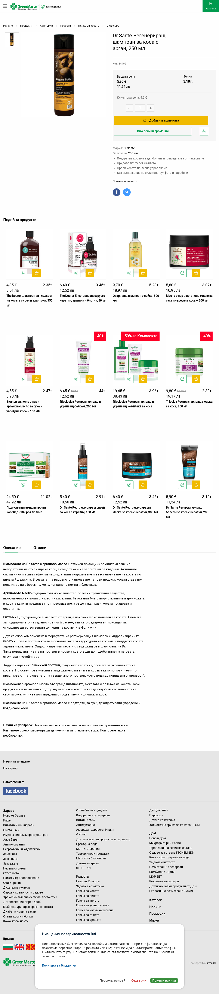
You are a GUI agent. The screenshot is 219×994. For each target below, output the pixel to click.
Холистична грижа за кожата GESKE (175, 825)
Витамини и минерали (18, 825)
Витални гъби (85, 820)
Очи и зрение (12, 882)
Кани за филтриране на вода (169, 857)
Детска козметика (162, 820)
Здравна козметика (90, 886)
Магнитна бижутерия (91, 858)
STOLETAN (83, 868)
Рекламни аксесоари (164, 881)
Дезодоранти (158, 810)
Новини (155, 907)
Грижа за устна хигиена (92, 905)
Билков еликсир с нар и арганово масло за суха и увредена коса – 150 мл (24, 406)
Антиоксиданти (14, 844)
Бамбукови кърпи (162, 872)
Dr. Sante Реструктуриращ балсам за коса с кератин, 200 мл (187, 512)
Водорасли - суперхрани (93, 815)
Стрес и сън (11, 873)
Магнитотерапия (88, 848)
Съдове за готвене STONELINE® (171, 852)
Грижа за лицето (87, 896)
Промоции (157, 914)
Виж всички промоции (153, 131)
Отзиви (39, 547)
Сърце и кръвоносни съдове (23, 892)
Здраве (8, 810)
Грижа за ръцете (87, 915)
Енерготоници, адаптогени (21, 849)
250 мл (133, 153)
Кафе (6, 820)
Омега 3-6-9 (11, 830)
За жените (10, 858)
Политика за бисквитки (59, 965)
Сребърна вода (87, 844)
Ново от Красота (88, 881)
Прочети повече (125, 181)
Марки (154, 920)
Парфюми (156, 815)
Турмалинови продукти (92, 853)
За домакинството (162, 862)
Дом (152, 833)
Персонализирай (112, 980)
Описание (12, 547)
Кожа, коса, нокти (15, 921)
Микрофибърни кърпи (165, 843)
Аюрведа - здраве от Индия (95, 829)
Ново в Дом (157, 838)
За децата (10, 854)
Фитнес (81, 834)
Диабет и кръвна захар (19, 911)
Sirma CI (211, 963)
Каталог (155, 900)
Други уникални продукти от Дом (173, 886)
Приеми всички (164, 980)
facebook (15, 791)
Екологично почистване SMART (171, 891)
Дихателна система (16, 887)
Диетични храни (87, 863)
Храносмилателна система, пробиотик (30, 897)
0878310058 (53, 7)
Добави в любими (204, 132)
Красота (82, 876)
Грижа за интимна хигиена (95, 910)
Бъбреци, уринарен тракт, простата (28, 906)
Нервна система (14, 868)
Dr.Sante (129, 148)
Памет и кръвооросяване (21, 878)
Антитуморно (85, 825)
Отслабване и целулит (91, 810)
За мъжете (10, 863)
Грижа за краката (88, 920)
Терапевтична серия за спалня (170, 848)
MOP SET (155, 876)
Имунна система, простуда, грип (25, 834)
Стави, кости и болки (18, 916)
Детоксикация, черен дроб (22, 902)
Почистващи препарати (166, 867)
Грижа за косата (87, 891)
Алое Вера (10, 839)
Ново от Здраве (14, 815)
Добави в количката (161, 120)
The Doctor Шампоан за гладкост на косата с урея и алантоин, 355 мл (29, 300)
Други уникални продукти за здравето (103, 839)
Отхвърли (138, 980)
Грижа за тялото (87, 900)
